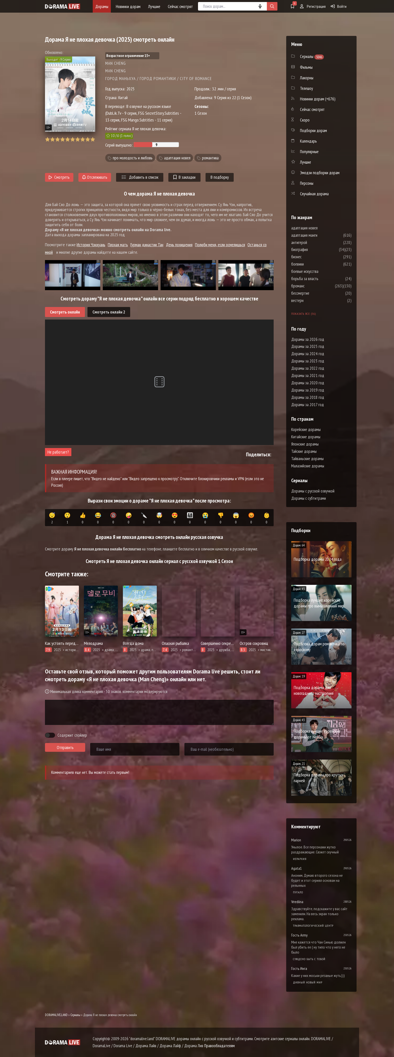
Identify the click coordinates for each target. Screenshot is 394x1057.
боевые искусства (320, 271)
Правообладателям (219, 1045)
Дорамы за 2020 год (307, 383)
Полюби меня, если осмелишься (220, 244)
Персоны (306, 183)
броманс (313, 286)
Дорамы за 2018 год (307, 397)
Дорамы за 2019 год (307, 390)
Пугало (298, 892)
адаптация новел (177, 158)
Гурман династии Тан (146, 244)
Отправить (65, 747)
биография (314, 249)
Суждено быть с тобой (309, 959)
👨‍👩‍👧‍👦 (190, 518)
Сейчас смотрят (180, 6)
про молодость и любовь (133, 158)
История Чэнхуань (91, 244)
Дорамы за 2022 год (307, 368)
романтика (210, 158)
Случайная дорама (314, 194)
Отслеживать (94, 177)
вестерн (312, 300)
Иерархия (300, 859)
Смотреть (59, 177)
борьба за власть (320, 278)
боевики (312, 264)
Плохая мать (118, 244)
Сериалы (75, 1015)
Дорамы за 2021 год (307, 375)
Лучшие (154, 6)
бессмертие (315, 293)
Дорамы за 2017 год (307, 404)
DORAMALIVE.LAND (56, 1015)
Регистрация (313, 6)
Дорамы (101, 6)
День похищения (179, 244)
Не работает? (58, 452)
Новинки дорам (128, 6)
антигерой (314, 242)
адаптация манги (319, 235)
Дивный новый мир (307, 982)
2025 (130, 89)
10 (92, 139)
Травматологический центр (313, 925)
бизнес (311, 257)
